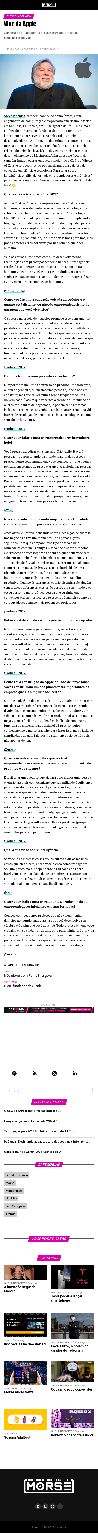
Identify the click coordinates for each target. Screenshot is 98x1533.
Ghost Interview (17, 1175)
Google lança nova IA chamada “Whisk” (30, 1121)
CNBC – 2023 (14, 290)
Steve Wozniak (14, 116)
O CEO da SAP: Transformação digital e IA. (32, 1110)
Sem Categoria (15, 1206)
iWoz (8, 510)
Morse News (14, 1190)
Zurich (10, 749)
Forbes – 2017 (15, 367)
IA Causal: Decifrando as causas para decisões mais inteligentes (47, 1141)
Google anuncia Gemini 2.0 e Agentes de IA (32, 1151)
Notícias (11, 1198)
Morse (10, 1183)
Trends (10, 1214)
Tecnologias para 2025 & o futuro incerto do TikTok (39, 1131)
